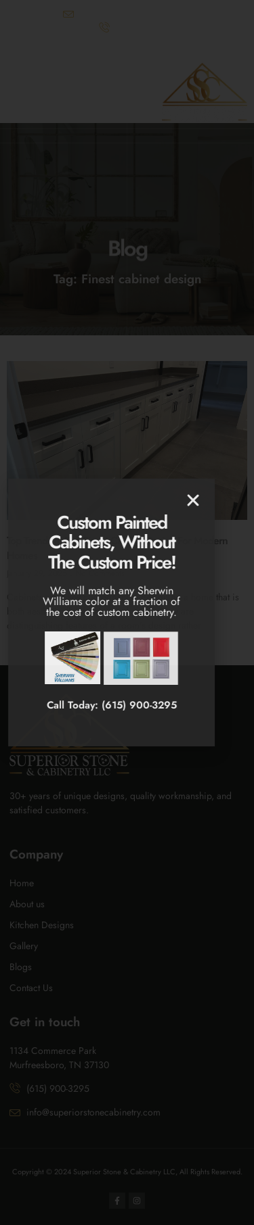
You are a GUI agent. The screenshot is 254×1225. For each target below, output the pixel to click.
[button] (164, 500)
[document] (127, 612)
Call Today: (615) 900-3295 (83, 705)
